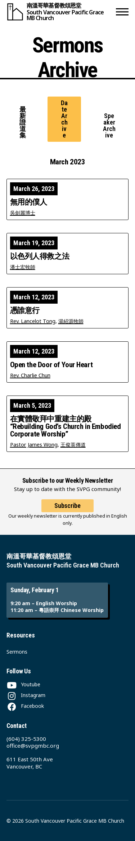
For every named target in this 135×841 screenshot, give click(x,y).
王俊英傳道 (73, 444)
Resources (20, 635)
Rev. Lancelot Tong (32, 321)
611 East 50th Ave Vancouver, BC (29, 763)
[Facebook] (25, 705)
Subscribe (67, 505)
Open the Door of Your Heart (51, 365)
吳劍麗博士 (22, 212)
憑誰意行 (25, 310)
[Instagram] (25, 695)
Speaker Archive (109, 125)
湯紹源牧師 (71, 321)
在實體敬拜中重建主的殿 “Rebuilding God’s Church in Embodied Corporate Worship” (65, 426)
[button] (122, 12)
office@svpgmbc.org (32, 745)
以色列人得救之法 (39, 256)
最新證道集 (22, 122)
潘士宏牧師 (22, 266)
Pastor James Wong (34, 444)
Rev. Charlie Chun (30, 375)
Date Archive (64, 119)
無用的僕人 (28, 202)
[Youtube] (23, 684)
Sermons (16, 651)
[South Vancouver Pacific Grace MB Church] (59, 12)
